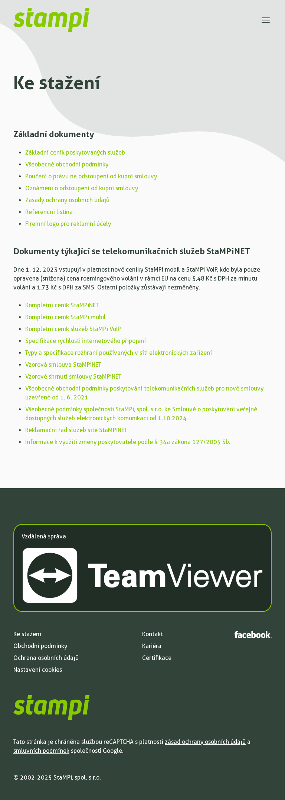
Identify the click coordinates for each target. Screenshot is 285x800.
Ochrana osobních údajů (46, 657)
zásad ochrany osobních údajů (205, 741)
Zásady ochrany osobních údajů (67, 200)
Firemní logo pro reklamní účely (68, 223)
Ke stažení (27, 634)
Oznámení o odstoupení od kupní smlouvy (81, 188)
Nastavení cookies (37, 669)
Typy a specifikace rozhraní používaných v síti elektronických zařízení (118, 352)
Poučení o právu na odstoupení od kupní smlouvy (91, 176)
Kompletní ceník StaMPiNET (62, 305)
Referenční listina (49, 212)
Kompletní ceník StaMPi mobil (65, 317)
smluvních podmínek (41, 750)
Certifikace (156, 657)
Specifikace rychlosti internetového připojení (85, 340)
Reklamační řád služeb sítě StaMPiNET (76, 430)
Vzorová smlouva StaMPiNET (63, 364)
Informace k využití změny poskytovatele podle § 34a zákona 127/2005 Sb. (127, 442)
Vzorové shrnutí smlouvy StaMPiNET (73, 376)
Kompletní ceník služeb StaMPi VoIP (73, 329)
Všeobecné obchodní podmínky (66, 164)
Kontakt (152, 634)
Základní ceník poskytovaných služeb (75, 152)
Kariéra (151, 646)
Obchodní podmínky (40, 646)
